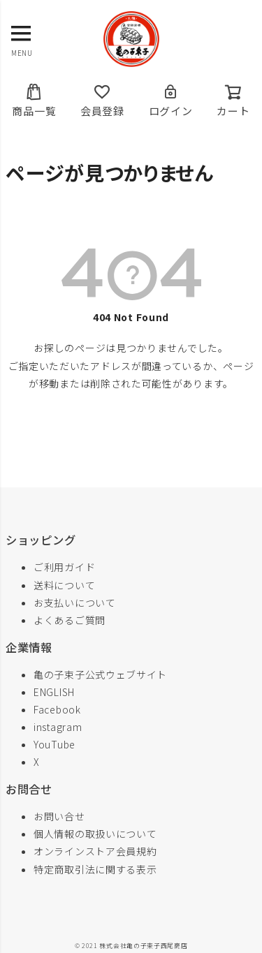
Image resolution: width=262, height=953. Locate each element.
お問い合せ (59, 816)
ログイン (171, 100)
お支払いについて (75, 603)
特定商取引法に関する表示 (95, 869)
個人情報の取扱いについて (95, 834)
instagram (58, 727)
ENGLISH (54, 692)
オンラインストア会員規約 (95, 851)
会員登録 (102, 100)
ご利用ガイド (64, 567)
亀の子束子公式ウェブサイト (100, 674)
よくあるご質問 (69, 620)
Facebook (57, 709)
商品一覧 (34, 100)
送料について (64, 585)
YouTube (54, 744)
